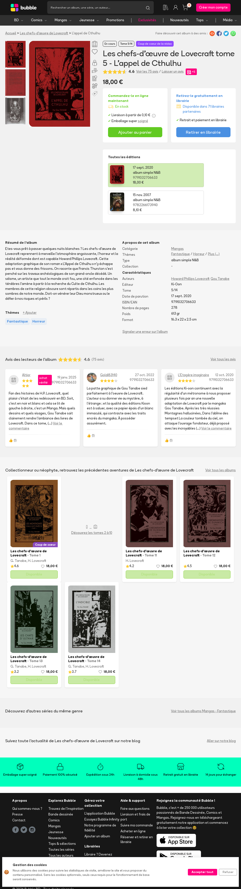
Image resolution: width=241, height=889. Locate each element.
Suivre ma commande (136, 799)
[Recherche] (94, 8)
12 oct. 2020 (224, 349)
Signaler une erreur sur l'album (145, 305)
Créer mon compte (213, 8)
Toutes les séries (61, 823)
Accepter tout (202, 872)
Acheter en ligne (133, 805)
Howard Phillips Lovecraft (190, 253)
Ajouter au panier (135, 133)
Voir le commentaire (216, 402)
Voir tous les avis (223, 333)
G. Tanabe (18, 534)
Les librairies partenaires (93, 841)
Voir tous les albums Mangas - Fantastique (203, 685)
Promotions (115, 21)
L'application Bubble (99, 787)
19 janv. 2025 (67, 351)
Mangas (63, 21)
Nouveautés (179, 21)
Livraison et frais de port (135, 790)
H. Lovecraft (37, 534)
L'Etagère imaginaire (193, 349)
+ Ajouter (30, 286)
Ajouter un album (97, 810)
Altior (26, 349)
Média (230, 21)
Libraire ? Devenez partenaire (98, 830)
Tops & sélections (62, 817)
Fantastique (180, 228)
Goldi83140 (108, 349)
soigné (143, 122)
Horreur (198, 228)
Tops (202, 21)
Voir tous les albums (220, 444)
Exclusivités (147, 21)
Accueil (10, 34)
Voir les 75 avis (147, 73)
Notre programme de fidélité (100, 801)
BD (19, 21)
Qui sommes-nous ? (27, 782)
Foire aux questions (135, 782)
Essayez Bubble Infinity (101, 793)
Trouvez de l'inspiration (66, 782)
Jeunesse (89, 21)
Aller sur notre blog (221, 714)
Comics (39, 21)
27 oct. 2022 (144, 349)
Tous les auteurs (60, 829)
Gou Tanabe (220, 253)
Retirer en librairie (203, 133)
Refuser (228, 872)
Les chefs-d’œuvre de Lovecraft (44, 34)
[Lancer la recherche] (148, 8)
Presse (17, 788)
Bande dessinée (60, 788)
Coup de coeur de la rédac (155, 45)
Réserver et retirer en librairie (136, 813)
